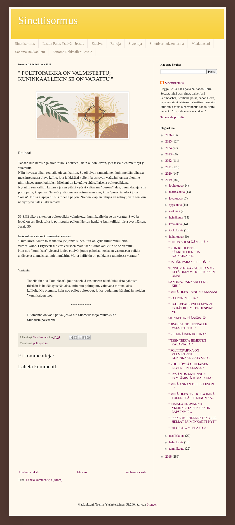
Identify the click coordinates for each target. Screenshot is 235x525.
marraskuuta (177, 192)
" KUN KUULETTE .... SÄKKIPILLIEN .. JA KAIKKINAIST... (184, 252)
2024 (169, 148)
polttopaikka (40, 343)
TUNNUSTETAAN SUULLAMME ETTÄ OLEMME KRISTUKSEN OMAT (191, 272)
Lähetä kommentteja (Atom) (44, 480)
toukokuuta (176, 230)
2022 (169, 160)
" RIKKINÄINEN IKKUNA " (187, 334)
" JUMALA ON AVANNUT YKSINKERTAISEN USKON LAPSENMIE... (189, 407)
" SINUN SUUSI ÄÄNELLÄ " (188, 242)
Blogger (152, 504)
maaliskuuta (177, 435)
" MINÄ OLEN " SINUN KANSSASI (192, 292)
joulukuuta (176, 185)
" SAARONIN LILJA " (183, 298)
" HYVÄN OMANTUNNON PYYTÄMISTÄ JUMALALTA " (190, 376)
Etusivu (97, 43)
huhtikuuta (176, 236)
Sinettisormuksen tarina (167, 43)
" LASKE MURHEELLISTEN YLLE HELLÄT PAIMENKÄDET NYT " (192, 419)
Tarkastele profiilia (172, 117)
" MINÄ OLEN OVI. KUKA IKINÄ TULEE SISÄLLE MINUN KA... (191, 396)
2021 (169, 167)
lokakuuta (175, 198)
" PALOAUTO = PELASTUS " (188, 428)
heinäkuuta (176, 217)
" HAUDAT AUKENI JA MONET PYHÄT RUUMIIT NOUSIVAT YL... (190, 308)
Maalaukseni (201, 43)
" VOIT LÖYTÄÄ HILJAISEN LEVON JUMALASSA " (188, 366)
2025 (169, 141)
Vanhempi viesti (135, 472)
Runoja (115, 43)
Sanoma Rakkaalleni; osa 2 (72, 52)
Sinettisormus (48, 20)
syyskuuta (176, 205)
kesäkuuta (175, 224)
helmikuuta (176, 442)
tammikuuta (177, 448)
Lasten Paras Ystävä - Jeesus (63, 43)
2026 (169, 135)
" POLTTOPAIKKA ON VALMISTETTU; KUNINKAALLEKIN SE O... (189, 354)
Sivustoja (135, 43)
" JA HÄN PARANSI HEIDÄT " (189, 262)
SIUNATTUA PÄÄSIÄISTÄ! (187, 318)
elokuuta (175, 211)
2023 (169, 154)
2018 (169, 456)
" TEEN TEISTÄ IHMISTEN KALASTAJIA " (187, 342)
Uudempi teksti (29, 472)
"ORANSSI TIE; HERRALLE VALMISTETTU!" (187, 326)
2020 (169, 173)
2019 (169, 180)
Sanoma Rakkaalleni (30, 52)
